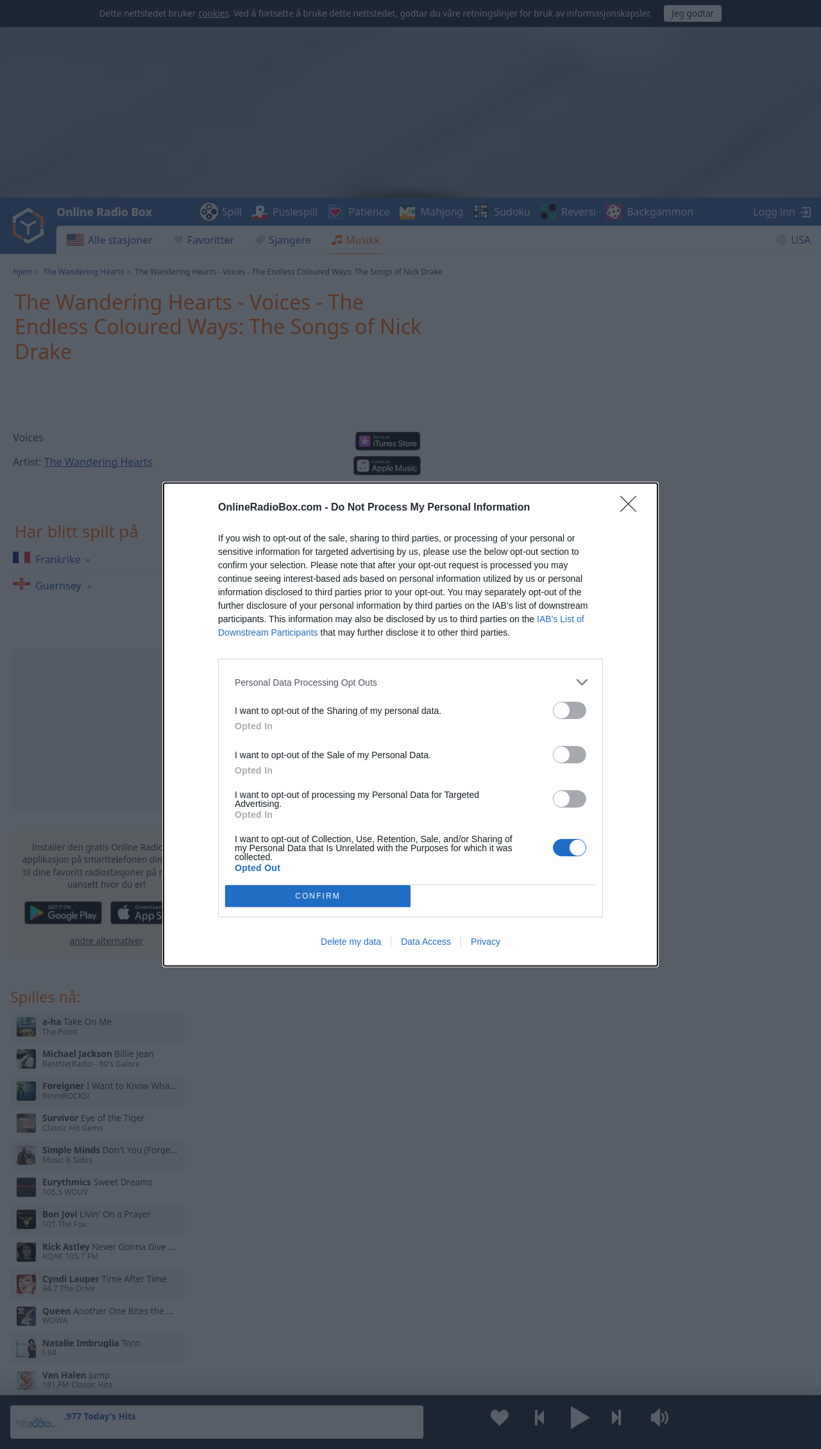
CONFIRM (318, 896)
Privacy (485, 941)
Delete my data (351, 941)
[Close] (632, 508)
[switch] (569, 710)
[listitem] (410, 682)
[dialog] (410, 724)
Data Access (426, 941)
